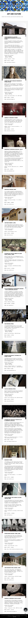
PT (19, 2)
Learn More (14, 616)
